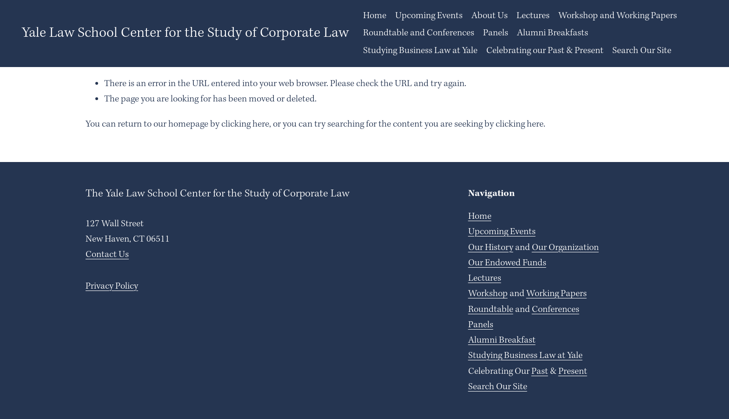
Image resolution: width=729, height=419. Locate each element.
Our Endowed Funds (507, 263)
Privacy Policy (112, 286)
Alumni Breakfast (502, 340)
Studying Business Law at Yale (420, 50)
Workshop (488, 293)
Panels (495, 33)
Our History (490, 247)
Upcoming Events (429, 15)
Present (572, 371)
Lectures (484, 278)
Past (539, 371)
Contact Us (107, 254)
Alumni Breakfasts (552, 33)
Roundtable (490, 309)
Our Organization (565, 247)
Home (374, 15)
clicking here (245, 124)
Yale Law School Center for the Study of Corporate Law (185, 33)
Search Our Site (641, 50)
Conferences (555, 309)
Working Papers (556, 293)
